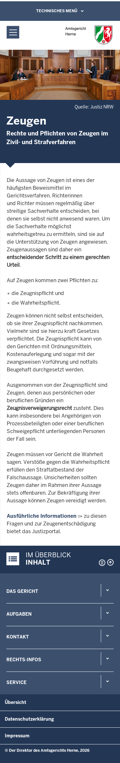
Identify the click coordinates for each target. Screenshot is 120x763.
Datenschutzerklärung (29, 719)
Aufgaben (19, 614)
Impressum (17, 736)
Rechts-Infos (23, 660)
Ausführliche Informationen (41, 516)
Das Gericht (22, 591)
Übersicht (15, 702)
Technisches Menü (56, 10)
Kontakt (17, 637)
